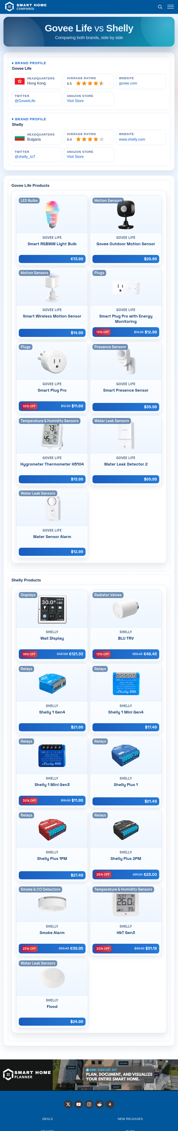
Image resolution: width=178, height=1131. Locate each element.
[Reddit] (99, 1104)
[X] (68, 1104)
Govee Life (22, 68)
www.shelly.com (132, 139)
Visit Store (75, 101)
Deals (47, 1119)
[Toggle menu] (170, 6)
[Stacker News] (109, 1104)
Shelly (17, 124)
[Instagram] (89, 1104)
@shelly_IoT (25, 157)
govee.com (128, 83)
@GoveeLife (25, 101)
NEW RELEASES (130, 1119)
